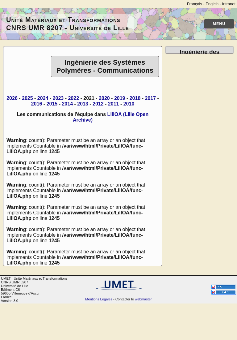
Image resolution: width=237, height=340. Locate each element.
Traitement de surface (202, 206)
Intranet (228, 4)
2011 (113, 103)
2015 (52, 103)
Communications (196, 94)
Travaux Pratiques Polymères (198, 231)
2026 (12, 98)
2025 (27, 98)
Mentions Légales (98, 336)
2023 (58, 98)
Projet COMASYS (197, 257)
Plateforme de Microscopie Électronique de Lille (205, 151)
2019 (119, 98)
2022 (73, 98)
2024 (42, 98)
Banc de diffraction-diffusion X (199, 164)
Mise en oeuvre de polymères (198, 192)
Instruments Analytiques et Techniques (204, 214)
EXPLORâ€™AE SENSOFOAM (196, 288)
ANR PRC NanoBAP (200, 274)
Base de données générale (197, 136)
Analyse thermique (198, 184)
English (212, 4)
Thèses (186, 99)
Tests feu (188, 201)
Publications (191, 88)
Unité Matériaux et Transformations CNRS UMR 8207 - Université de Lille (67, 24)
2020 (104, 98)
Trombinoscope (195, 82)
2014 (67, 103)
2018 (135, 98)
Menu (219, 24)
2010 (129, 103)
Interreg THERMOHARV (204, 269)
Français (194, 4)
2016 (36, 103)
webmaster (143, 336)
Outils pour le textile (199, 223)
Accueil (186, 71)
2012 (98, 103)
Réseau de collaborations (206, 105)
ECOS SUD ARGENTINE (205, 280)
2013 (82, 103)
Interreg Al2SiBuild (198, 263)
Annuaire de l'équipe (200, 77)
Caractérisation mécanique (194, 175)
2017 (150, 98)
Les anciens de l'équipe (203, 110)
